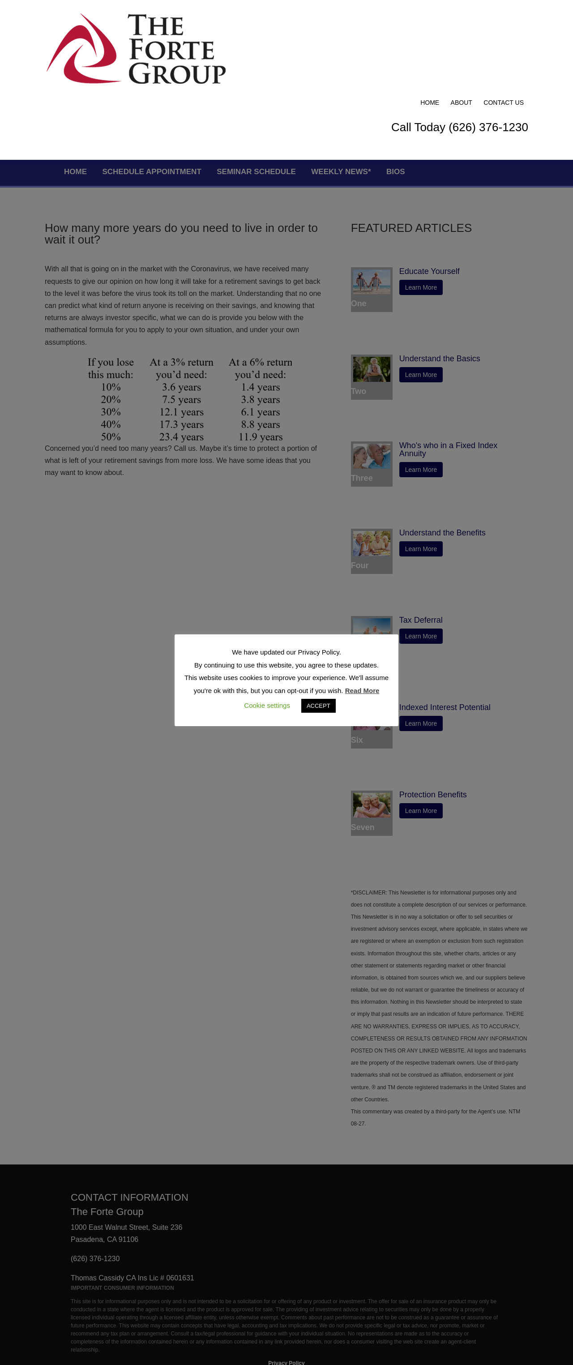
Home (429, 18)
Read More (362, 690)
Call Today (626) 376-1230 (459, 43)
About (461, 18)
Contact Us (503, 18)
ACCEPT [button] (318, 705)
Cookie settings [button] (267, 705)
